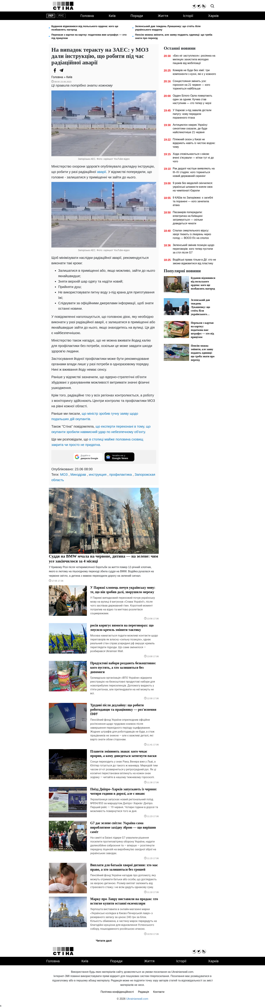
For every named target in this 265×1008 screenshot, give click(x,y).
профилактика (120, 474)
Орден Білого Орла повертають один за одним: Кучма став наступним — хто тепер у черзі (192, 99)
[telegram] (194, 6)
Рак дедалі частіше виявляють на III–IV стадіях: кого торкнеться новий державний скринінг (194, 172)
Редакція (143, 991)
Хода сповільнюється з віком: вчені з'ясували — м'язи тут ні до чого (193, 157)
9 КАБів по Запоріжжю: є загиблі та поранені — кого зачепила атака (193, 201)
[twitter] (199, 6)
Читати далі (104, 940)
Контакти (158, 991)
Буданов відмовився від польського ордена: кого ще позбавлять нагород (84, 28)
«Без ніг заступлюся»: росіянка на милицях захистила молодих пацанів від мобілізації (194, 59)
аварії (101, 172)
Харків (213, 16)
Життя (163, 16)
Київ (112, 16)
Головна (87, 16)
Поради (136, 16)
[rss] (203, 6)
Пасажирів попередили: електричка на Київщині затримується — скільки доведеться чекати (188, 218)
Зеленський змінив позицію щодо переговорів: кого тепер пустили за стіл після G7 (193, 249)
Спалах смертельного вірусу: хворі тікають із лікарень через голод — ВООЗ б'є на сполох (192, 234)
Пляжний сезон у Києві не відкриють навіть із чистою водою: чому (194, 143)
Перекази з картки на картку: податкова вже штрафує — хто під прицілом (89, 36)
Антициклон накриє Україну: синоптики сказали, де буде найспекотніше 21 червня (190, 128)
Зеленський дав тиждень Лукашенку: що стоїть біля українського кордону (167, 28)
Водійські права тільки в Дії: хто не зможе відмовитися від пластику (194, 261)
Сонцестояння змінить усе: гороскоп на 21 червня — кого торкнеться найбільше (191, 85)
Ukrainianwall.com (137, 998)
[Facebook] (54, 70)
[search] (212, 6)
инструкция (97, 474)
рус (61, 15)
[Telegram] (61, 70)
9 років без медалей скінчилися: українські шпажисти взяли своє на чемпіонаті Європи (193, 187)
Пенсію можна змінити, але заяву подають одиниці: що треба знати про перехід (173, 36)
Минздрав (78, 474)
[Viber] (68, 70)
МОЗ (64, 474)
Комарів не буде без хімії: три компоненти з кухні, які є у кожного (194, 72)
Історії (188, 16)
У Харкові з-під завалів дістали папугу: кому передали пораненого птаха (192, 114)
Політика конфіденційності (117, 991)
